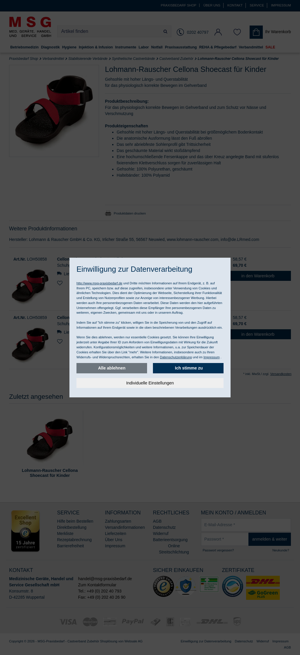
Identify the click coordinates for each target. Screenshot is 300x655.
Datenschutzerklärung (176, 357)
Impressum (211, 357)
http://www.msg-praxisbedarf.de (99, 283)
